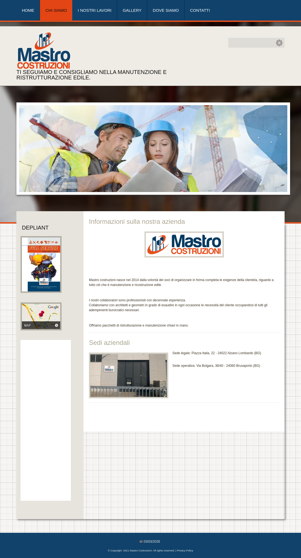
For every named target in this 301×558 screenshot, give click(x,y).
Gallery (132, 10)
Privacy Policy (185, 550)
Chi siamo (56, 10)
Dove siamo (166, 10)
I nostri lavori (94, 10)
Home (28, 10)
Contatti (200, 10)
